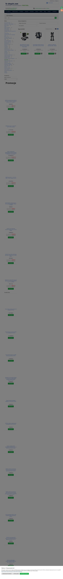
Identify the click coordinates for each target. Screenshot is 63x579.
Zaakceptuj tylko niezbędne (7, 573)
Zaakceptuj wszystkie (24, 573)
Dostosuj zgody (16, 573)
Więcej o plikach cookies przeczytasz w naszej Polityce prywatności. (11, 571)
